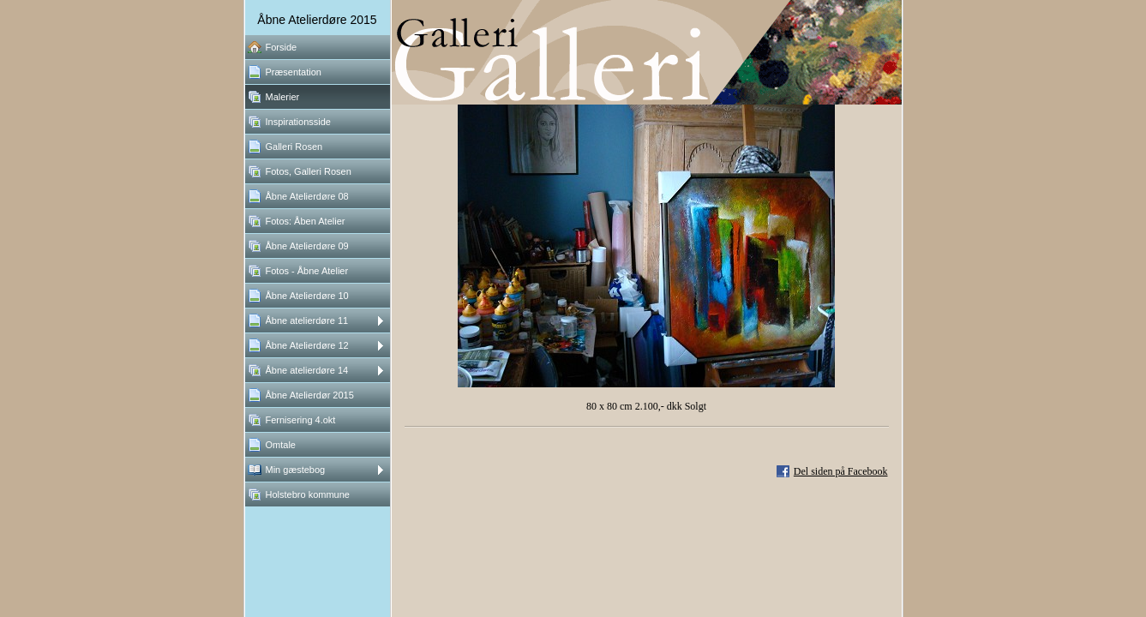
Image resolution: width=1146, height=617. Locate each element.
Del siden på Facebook (841, 471)
